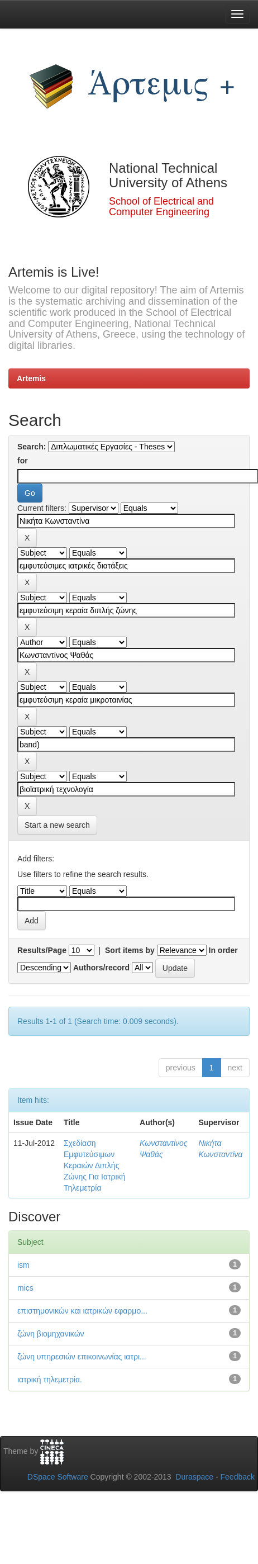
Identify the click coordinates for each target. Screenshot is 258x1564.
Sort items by (130, 950)
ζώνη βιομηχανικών (50, 1333)
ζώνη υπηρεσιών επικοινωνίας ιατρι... (81, 1356)
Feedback (238, 1476)
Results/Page (41, 950)
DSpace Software (57, 1476)
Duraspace (194, 1476)
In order (223, 950)
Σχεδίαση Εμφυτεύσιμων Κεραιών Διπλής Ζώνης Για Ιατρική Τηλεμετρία (94, 1165)
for (22, 460)
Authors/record (101, 967)
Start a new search (57, 825)
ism (23, 1264)
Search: (31, 446)
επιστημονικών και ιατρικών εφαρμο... (82, 1310)
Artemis (31, 378)
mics (25, 1287)
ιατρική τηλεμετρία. (49, 1379)
